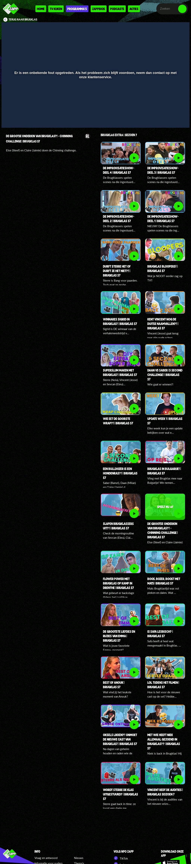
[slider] (95, 111)
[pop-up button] (174, 119)
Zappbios (98, 9)
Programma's (77, 9)
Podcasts (117, 9)
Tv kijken (56, 9)
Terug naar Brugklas (23, 19)
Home (41, 9)
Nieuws (78, 858)
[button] (9, 119)
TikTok (121, 858)
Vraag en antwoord (46, 858)
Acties (133, 9)
